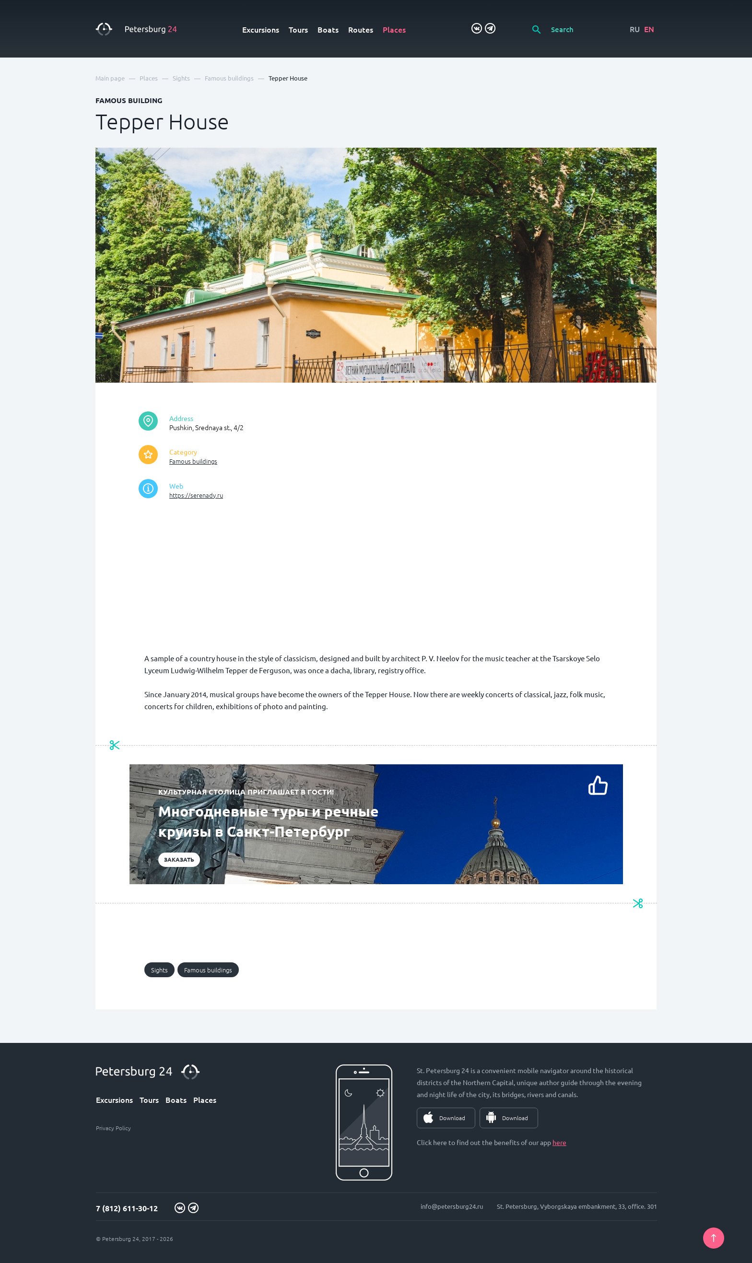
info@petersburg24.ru (452, 1206)
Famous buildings (193, 461)
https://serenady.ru (196, 495)
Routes (360, 29)
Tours (298, 29)
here (559, 1142)
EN (649, 28)
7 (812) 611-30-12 (127, 1208)
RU (635, 28)
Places (394, 29)
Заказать (179, 859)
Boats (328, 29)
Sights (159, 969)
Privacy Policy (113, 1128)
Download (452, 1118)
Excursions (260, 29)
